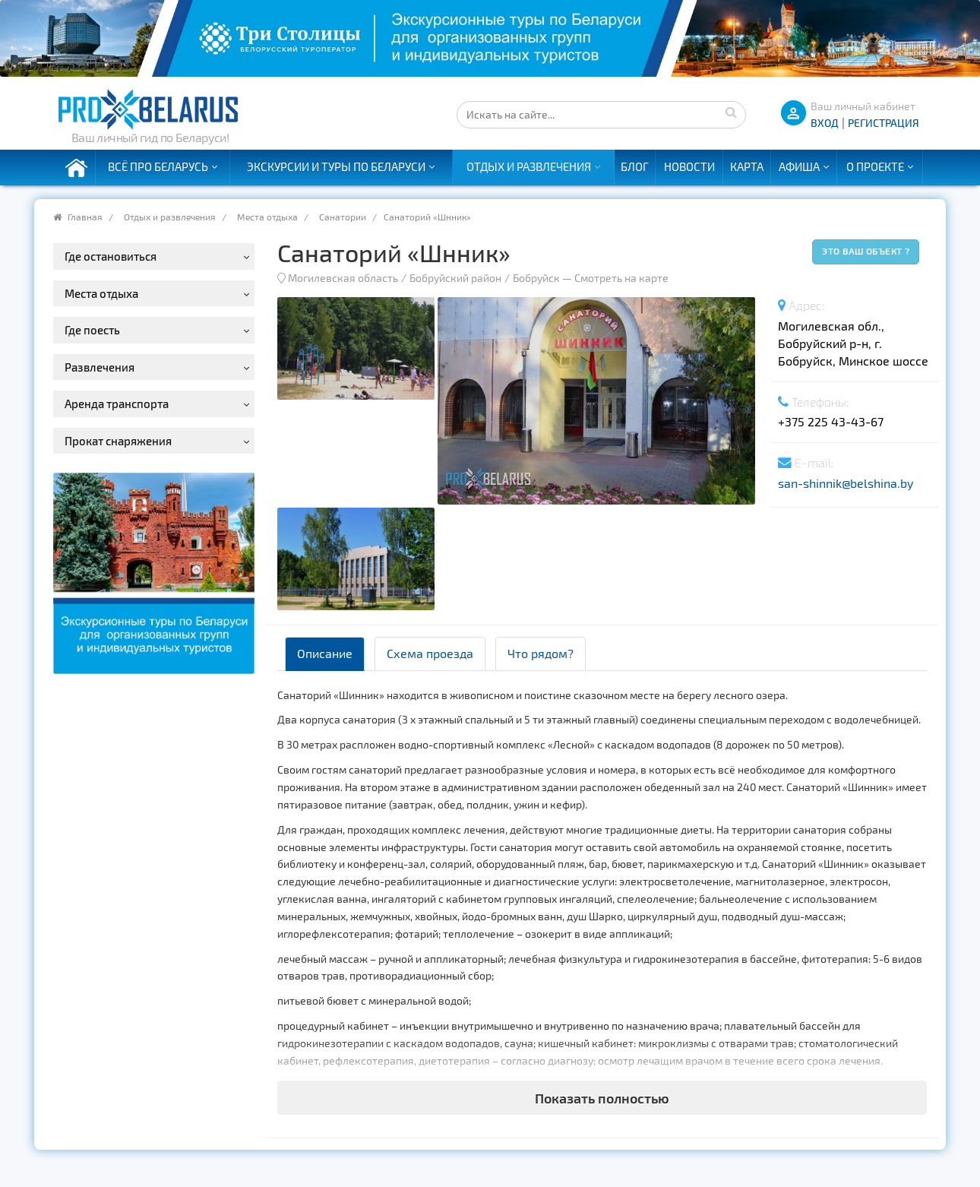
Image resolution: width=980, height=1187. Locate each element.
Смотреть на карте (621, 277)
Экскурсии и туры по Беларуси (336, 166)
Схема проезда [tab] (430, 653)
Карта (746, 166)
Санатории (342, 216)
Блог (635, 166)
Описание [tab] (324, 653)
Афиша (799, 166)
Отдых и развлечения (528, 166)
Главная (85, 216)
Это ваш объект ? (865, 250)
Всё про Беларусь (158, 166)
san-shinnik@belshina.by (845, 483)
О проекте (875, 166)
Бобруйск (536, 277)
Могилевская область (343, 277)
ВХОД (825, 122)
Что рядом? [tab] (540, 653)
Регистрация (883, 122)
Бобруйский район (455, 277)
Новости (689, 166)
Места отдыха (267, 216)
